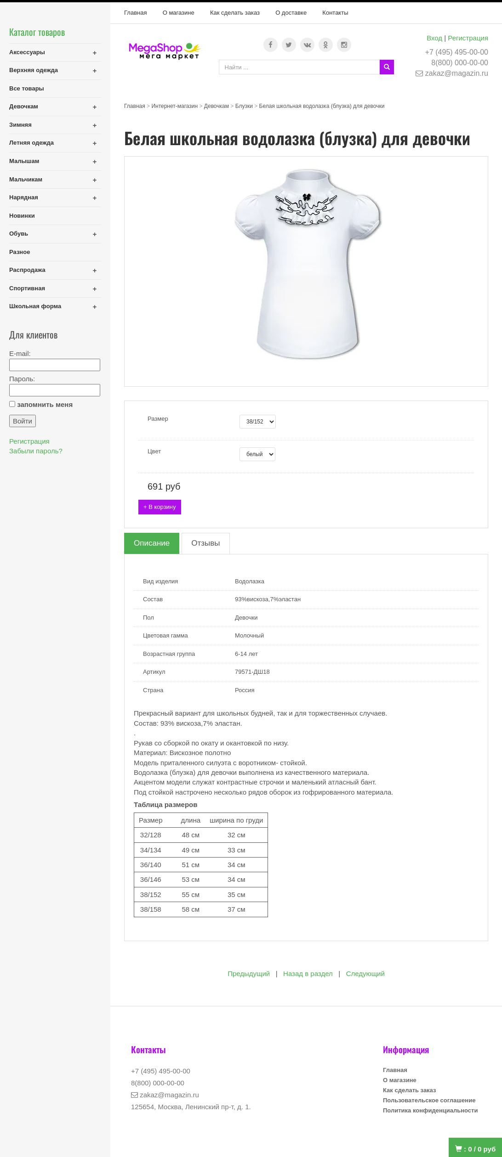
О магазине (178, 12)
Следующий (365, 973)
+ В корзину (159, 506)
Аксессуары (27, 52)
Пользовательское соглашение (429, 1100)
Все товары (26, 88)
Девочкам (23, 106)
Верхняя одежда (33, 70)
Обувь (18, 233)
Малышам (24, 161)
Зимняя (20, 124)
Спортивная (27, 288)
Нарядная (23, 197)
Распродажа (27, 269)
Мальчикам (25, 179)
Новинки (22, 215)
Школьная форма (35, 306)
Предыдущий (249, 973)
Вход (434, 38)
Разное (19, 251)
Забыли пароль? (36, 451)
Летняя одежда (31, 142)
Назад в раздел (308, 973)
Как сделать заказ (235, 12)
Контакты (335, 12)
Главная (135, 12)
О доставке (291, 12)
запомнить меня (45, 404)
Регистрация (468, 38)
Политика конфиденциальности (430, 1110)
